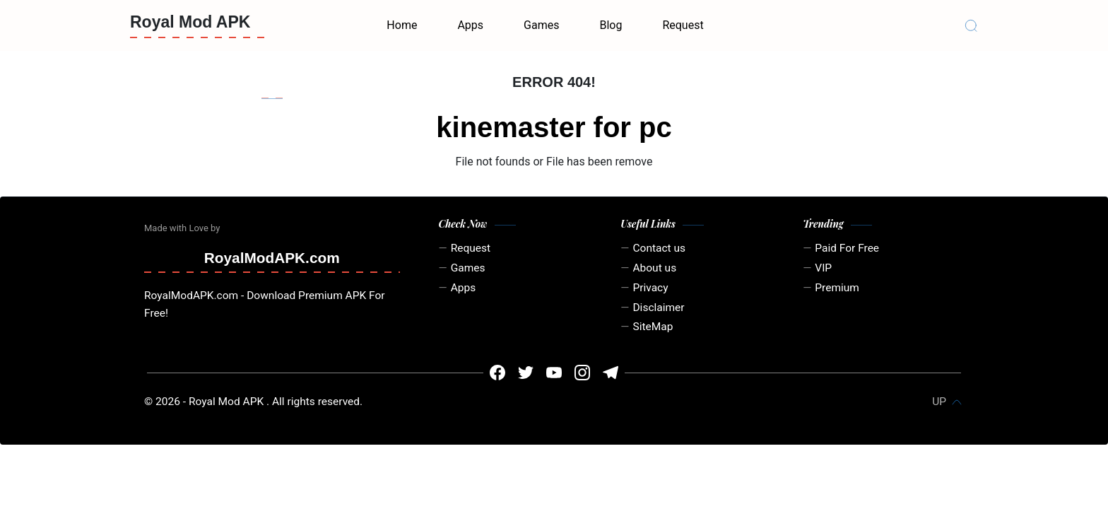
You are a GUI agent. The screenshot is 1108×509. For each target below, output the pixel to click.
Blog (610, 25)
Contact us (658, 248)
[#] (497, 372)
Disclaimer (658, 307)
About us (654, 268)
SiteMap (652, 326)
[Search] (971, 25)
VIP (823, 268)
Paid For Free (847, 248)
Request (682, 25)
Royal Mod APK (190, 22)
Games (541, 25)
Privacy (650, 287)
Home (402, 25)
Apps (470, 25)
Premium (837, 287)
